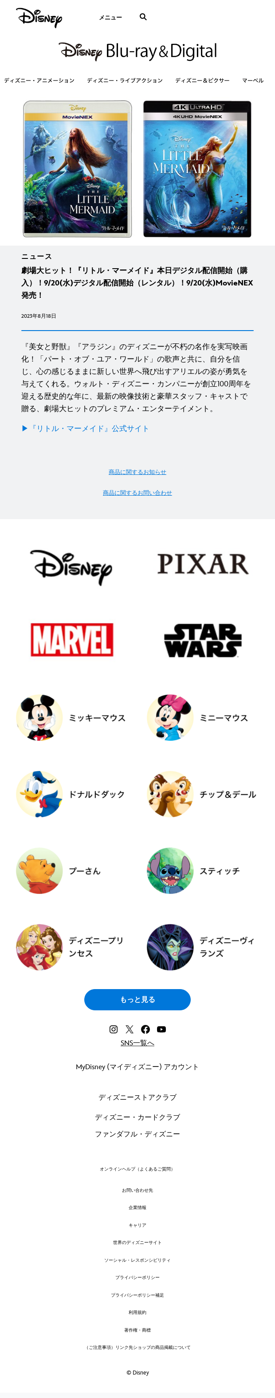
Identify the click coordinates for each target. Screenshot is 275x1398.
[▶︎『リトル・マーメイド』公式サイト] (137, 429)
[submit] (143, 16)
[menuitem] (110, 17)
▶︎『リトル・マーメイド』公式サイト (85, 428)
